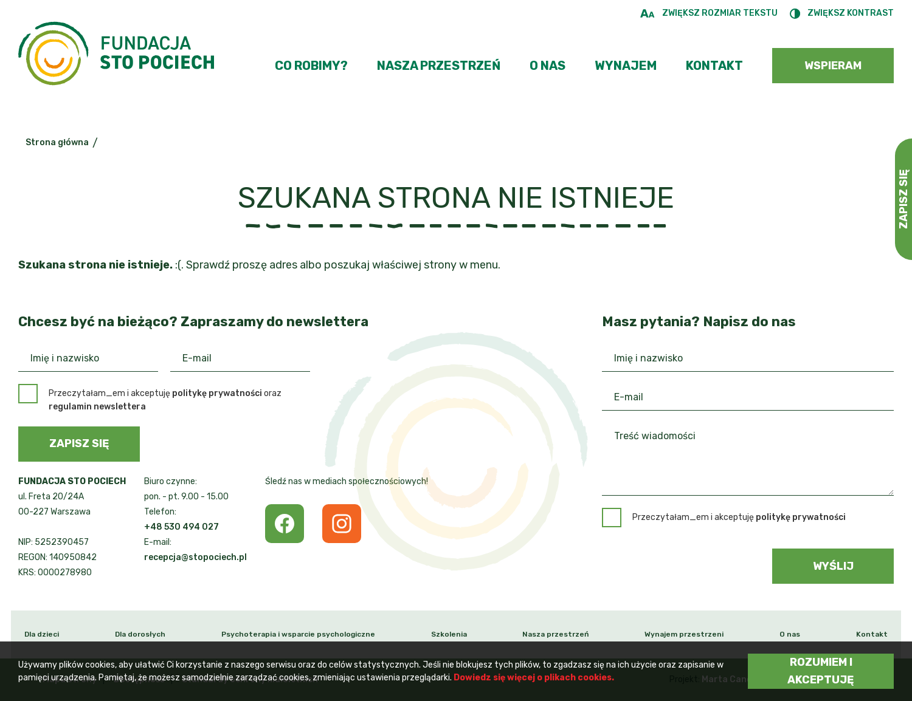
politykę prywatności (217, 393)
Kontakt (714, 65)
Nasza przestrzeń (438, 65)
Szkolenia (449, 634)
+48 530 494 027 (181, 527)
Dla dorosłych (140, 634)
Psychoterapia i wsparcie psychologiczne (298, 634)
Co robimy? (311, 65)
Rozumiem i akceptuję (820, 670)
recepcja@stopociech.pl (195, 557)
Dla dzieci (41, 634)
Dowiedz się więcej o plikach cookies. (534, 677)
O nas (547, 65)
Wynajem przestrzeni (684, 634)
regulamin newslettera (97, 407)
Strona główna (57, 142)
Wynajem (626, 65)
